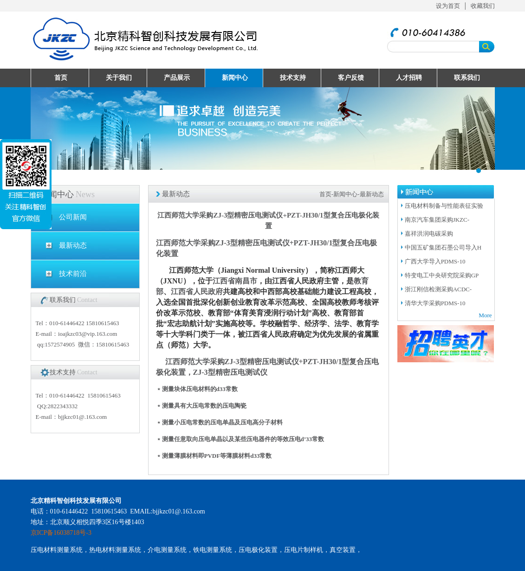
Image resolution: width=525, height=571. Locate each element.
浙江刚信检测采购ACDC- (438, 289)
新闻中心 (235, 77)
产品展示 (177, 77)
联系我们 (467, 77)
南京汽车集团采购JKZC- (437, 219)
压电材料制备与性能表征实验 (444, 205)
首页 (60, 77)
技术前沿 (73, 273)
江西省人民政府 (197, 291)
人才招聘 (409, 77)
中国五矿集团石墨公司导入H (443, 247)
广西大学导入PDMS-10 (435, 261)
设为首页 (448, 5)
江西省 (224, 281)
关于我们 (119, 77)
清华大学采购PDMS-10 (435, 303)
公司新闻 (73, 217)
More (485, 315)
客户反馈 (351, 77)
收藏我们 (483, 5)
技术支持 (293, 77)
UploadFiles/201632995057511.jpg (263, 128)
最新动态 (73, 245)
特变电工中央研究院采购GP (442, 275)
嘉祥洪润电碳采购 (429, 233)
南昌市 (246, 281)
